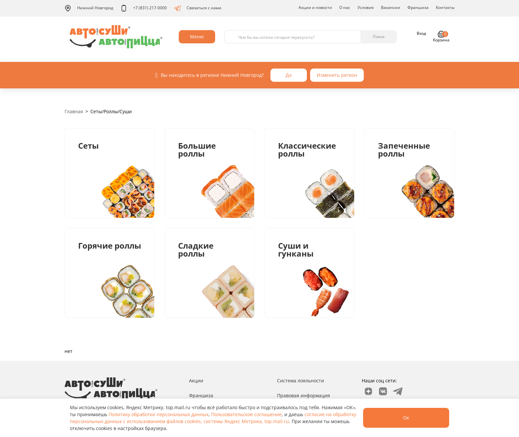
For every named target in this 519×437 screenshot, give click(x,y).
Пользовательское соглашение (246, 414)
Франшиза (418, 7)
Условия (365, 7)
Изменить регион (337, 75)
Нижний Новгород (89, 8)
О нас (344, 7)
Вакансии (390, 7)
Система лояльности (300, 380)
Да (289, 75)
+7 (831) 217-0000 (143, 8)
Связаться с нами (197, 8)
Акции (196, 380)
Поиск (379, 36)
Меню (197, 36)
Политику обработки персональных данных (159, 414)
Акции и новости (315, 7)
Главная (74, 111)
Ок (406, 417)
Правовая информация (303, 395)
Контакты (445, 7)
